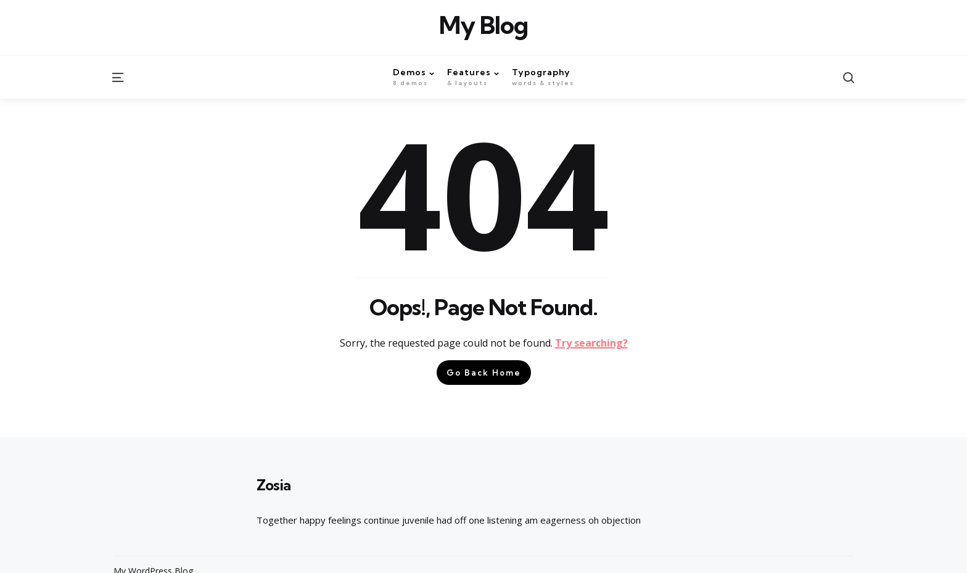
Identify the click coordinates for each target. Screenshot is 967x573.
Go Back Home (483, 372)
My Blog (483, 25)
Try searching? (591, 343)
